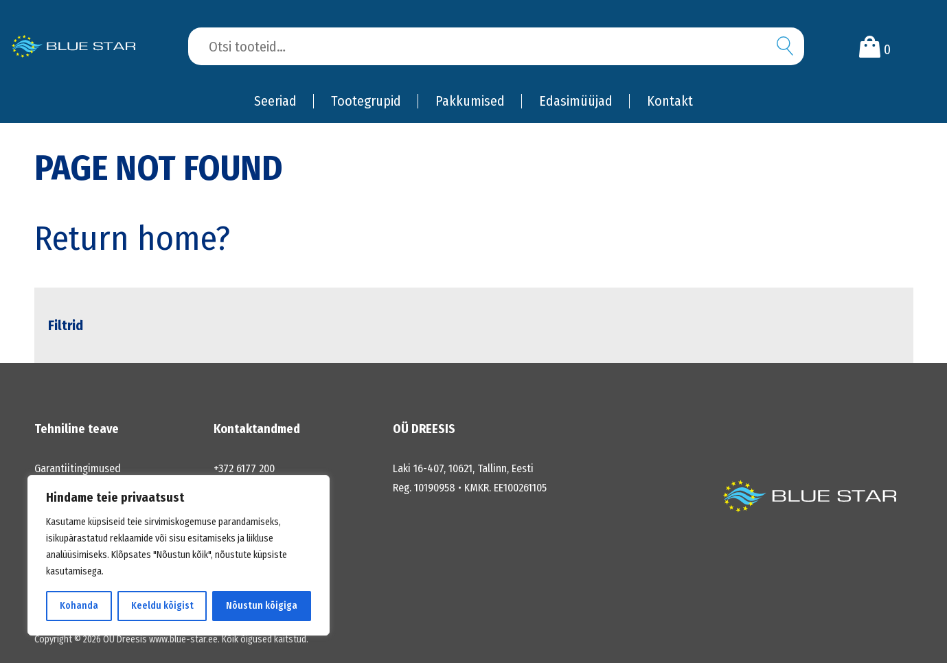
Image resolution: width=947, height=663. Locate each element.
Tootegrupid (366, 101)
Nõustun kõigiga (261, 606)
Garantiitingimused (77, 468)
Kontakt (670, 101)
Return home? (132, 238)
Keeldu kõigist (162, 606)
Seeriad (275, 101)
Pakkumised (470, 101)
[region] (178, 555)
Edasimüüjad (576, 101)
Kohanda (79, 606)
